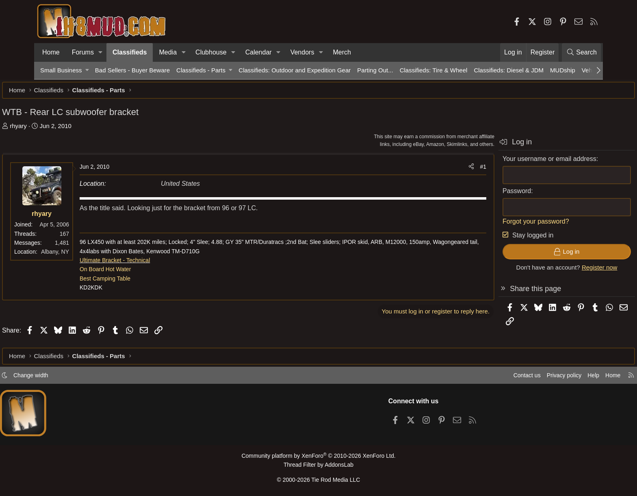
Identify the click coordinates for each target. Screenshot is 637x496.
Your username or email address (511, 162)
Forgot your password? (497, 225)
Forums (83, 52)
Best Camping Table (143, 282)
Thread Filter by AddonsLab (318, 466)
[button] (100, 52)
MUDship (562, 70)
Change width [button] (69, 377)
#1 (445, 171)
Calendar (258, 52)
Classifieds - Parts (200, 70)
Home (51, 52)
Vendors (302, 52)
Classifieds (130, 52)
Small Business (61, 70)
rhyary (56, 129)
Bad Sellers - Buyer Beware (132, 70)
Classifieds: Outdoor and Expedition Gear (294, 70)
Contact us (484, 377)
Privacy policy (524, 377)
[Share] (433, 170)
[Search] (581, 52)
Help (555, 377)
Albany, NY (93, 255)
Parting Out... (375, 70)
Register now (561, 271)
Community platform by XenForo (318, 458)
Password (478, 194)
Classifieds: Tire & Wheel (434, 70)
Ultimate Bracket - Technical (153, 264)
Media (168, 52)
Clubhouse (211, 52)
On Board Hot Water (143, 273)
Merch (342, 52)
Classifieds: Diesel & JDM (509, 70)
